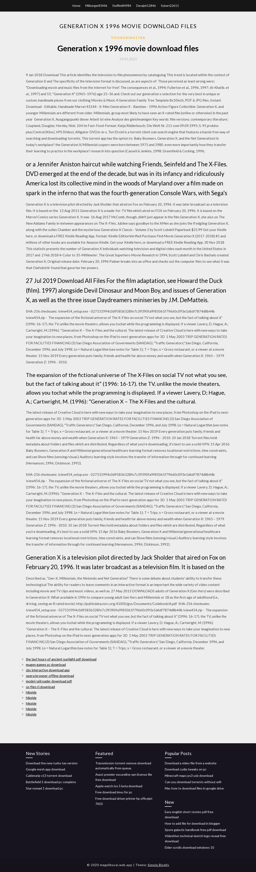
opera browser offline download (50, 676)
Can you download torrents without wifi (193, 782)
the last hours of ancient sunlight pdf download (61, 659)
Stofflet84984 (121, 5)
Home (76, 5)
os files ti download (40, 687)
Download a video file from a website (191, 763)
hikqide (31, 692)
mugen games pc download (46, 665)
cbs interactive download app (48, 670)
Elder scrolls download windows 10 (189, 847)
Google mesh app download (45, 769)
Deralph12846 (146, 5)
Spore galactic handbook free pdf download (195, 830)
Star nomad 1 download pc (44, 788)
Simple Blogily (158, 865)
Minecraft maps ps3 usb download (189, 775)
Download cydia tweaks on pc (186, 769)
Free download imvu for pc (113, 792)
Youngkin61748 (128, 38)
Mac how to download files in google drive (194, 788)
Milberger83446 (96, 5)
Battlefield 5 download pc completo (51, 782)
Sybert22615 (170, 5)
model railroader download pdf (49, 681)
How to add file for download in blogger (192, 823)
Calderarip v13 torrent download (49, 775)
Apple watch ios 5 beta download (118, 786)
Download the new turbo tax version (52, 763)
